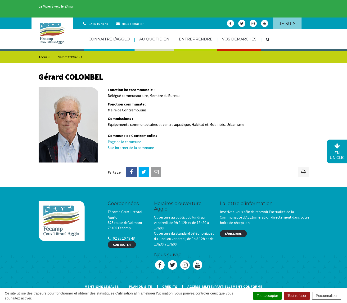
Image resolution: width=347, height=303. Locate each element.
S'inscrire (233, 234)
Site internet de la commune (131, 147)
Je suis (287, 23)
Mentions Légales (102, 286)
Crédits (169, 286)
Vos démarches (239, 39)
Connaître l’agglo (109, 39)
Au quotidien (154, 39)
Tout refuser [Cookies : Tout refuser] (297, 296)
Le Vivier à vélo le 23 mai (56, 6)
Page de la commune (124, 141)
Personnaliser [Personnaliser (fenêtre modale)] (327, 296)
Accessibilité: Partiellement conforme (224, 286)
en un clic (337, 151)
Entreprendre (195, 39)
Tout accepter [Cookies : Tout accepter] (267, 296)
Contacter (122, 244)
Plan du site (140, 286)
